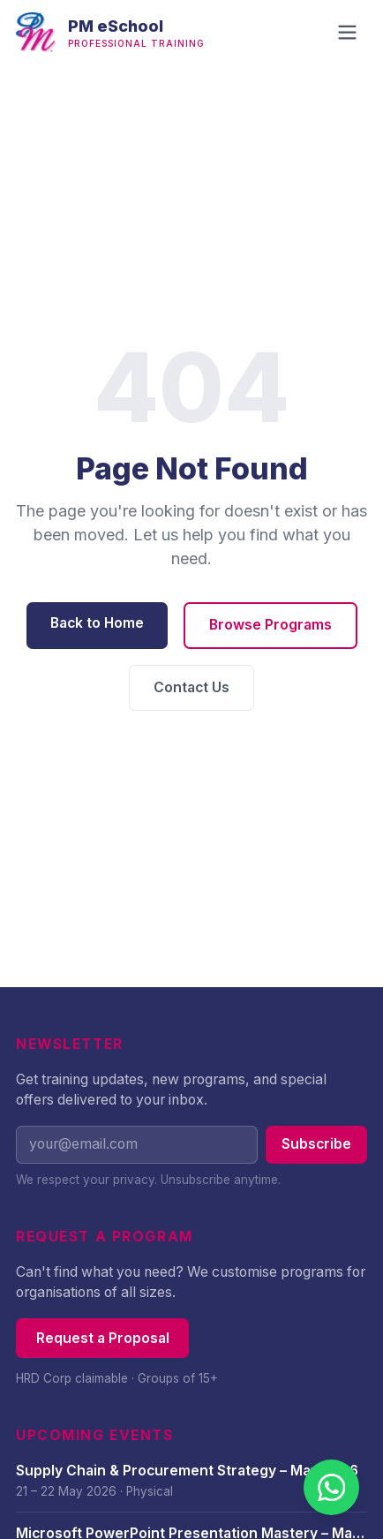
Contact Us (191, 687)
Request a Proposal (102, 1338)
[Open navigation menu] (347, 32)
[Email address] (137, 1145)
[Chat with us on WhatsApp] (331, 1487)
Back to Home (97, 623)
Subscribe (316, 1143)
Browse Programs (270, 624)
